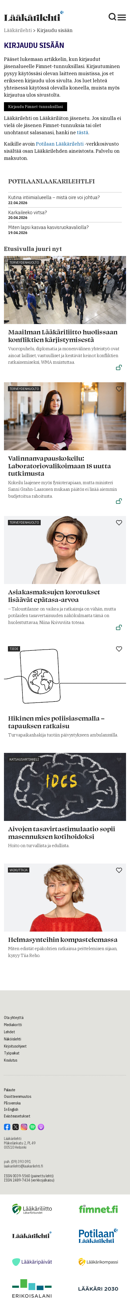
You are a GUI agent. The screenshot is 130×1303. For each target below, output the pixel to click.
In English (11, 1109)
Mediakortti (13, 1024)
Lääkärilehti (18, 30)
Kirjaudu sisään (55, 30)
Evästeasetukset (17, 1116)
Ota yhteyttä (14, 1017)
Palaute (9, 1090)
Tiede (14, 648)
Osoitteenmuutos (17, 1096)
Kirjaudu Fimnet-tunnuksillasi (35, 106)
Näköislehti (12, 1039)
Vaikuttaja (19, 870)
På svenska (12, 1103)
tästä (82, 132)
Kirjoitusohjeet (15, 1046)
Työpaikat (11, 1053)
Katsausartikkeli (24, 759)
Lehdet (9, 1032)
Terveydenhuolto (24, 262)
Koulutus (10, 1060)
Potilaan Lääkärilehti (59, 144)
